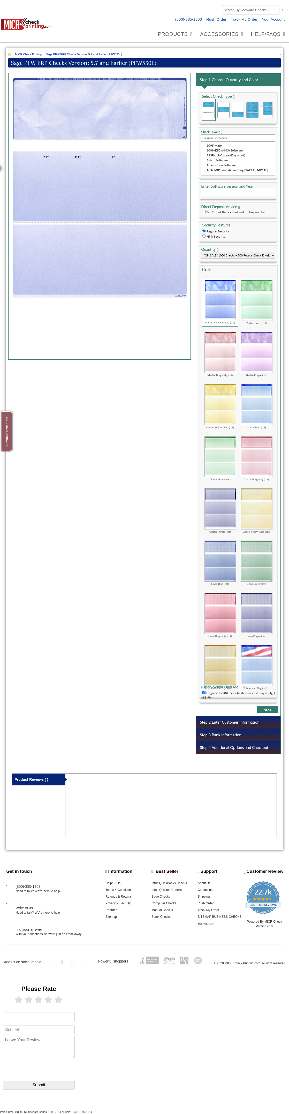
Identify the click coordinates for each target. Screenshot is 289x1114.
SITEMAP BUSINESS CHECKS (220, 917)
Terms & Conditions (118, 890)
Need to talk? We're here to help (38, 891)
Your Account (273, 19)
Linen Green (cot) (256, 563)
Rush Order (216, 19)
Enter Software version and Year (227, 186)
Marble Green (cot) (256, 302)
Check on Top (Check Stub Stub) (209, 110)
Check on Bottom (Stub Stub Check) (238, 110)
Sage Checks (160, 896)
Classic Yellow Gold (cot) (256, 510)
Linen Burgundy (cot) (220, 615)
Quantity (208, 249)
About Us (204, 883)
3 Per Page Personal (267, 110)
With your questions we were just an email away (48, 934)
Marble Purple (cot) (256, 354)
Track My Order (244, 19)
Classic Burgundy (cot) (256, 458)
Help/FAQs (112, 883)
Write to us (24, 908)
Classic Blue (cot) (256, 406)
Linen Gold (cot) (220, 667)
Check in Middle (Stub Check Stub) (223, 110)
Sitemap (111, 917)
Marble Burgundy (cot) (220, 354)
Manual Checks (162, 910)
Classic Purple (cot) (220, 510)
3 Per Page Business (252, 110)
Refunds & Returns (118, 896)
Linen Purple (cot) (256, 615)
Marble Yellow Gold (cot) (220, 406)
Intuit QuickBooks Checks (169, 883)
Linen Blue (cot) (220, 563)
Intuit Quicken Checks (166, 890)
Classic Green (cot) (220, 458)
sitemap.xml (206, 923)
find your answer (29, 929)
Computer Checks (163, 903)
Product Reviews (31, 779)
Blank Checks (160, 917)
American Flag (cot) (256, 667)
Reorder (111, 910)
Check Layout (210, 132)
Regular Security (218, 231)
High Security (216, 236)
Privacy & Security (118, 903)
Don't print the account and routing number (236, 212)
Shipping (204, 896)
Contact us (205, 890)
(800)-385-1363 (188, 19)
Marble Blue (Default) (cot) (220, 302)
